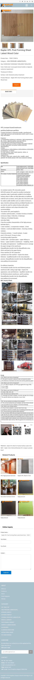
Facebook (20, 1)
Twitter (22, 1)
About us (3, 588)
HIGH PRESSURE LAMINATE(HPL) (16, 61)
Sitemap (3, 598)
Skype (32, 1)
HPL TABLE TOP (5, 607)
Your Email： (4, 546)
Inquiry (16, 85)
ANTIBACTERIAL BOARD (7, 632)
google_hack (8, 667)
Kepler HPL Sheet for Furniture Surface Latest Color (19, 445)
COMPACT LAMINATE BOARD (8, 624)
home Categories (5, 596)
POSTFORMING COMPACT (7, 622)
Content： (3, 553)
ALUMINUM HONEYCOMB (7, 630)
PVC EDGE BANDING (6, 635)
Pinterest (30, 1)
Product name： (5, 532)
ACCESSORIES (4, 627)
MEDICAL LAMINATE (6, 619)
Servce (3, 593)
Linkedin (27, 1)
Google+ (25, 1)
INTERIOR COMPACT (6, 612)
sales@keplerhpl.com (10, 665)
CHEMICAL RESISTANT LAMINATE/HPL (11, 617)
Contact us (4, 591)
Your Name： (4, 539)
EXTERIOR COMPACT (6, 614)
